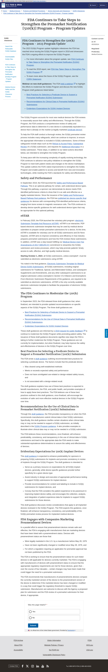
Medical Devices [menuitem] (97, 54)
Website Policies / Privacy (54, 645)
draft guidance (41, 359)
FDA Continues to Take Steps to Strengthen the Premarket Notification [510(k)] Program (55, 62)
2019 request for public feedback (69, 331)
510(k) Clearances (79, 11)
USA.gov (89, 650)
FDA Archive (18, 640)
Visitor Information (54, 640)
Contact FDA (14, 666)
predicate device (74, 130)
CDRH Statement (34, 79)
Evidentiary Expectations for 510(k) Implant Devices (48, 108)
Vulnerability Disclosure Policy (54, 655)
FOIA (90, 640)
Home (5, 11)
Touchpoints (70, 630)
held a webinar (67, 84)
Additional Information (71, 147)
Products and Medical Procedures (34, 11)
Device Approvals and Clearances (59, 11)
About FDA (18, 645)
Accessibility (18, 650)
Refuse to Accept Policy (62, 144)
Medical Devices (15, 11)
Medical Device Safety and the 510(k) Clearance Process (10, 92)
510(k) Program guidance (45, 426)
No (33, 618)
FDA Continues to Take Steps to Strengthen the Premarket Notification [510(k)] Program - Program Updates (38, 13)
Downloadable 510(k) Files (10, 58)
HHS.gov (89, 645)
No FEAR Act (54, 650)
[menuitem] (98, 42)
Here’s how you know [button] (39, 1)
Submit (33, 626)
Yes (33, 612)
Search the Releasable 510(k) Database (10, 48)
